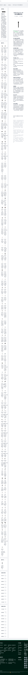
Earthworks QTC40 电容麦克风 (2, 662)
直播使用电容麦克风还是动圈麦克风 (2, 593)
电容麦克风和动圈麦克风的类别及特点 (2, 584)
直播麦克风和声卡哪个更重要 (2, 590)
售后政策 (19, 652)
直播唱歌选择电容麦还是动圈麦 (2, 612)
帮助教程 (19, 654)
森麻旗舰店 (20, 659)
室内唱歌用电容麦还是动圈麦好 (2, 587)
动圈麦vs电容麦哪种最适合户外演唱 (2, 578)
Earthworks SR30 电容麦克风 (11, 663)
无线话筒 (1, 647)
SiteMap (19, 672)
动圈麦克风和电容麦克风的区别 (2, 581)
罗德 (2, 14)
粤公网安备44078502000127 (14, 672)
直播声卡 (5, 645)
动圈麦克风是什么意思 (2, 596)
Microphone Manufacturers (20, 671)
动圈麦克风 (16, 31)
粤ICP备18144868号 (6, 672)
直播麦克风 (14, 645)
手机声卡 (1, 645)
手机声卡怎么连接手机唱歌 (2, 575)
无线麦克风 (20, 138)
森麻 (20, 642)
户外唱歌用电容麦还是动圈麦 (2, 602)
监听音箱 (9, 650)
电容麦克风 (16, 138)
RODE (4, 14)
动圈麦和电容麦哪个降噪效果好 (2, 599)
